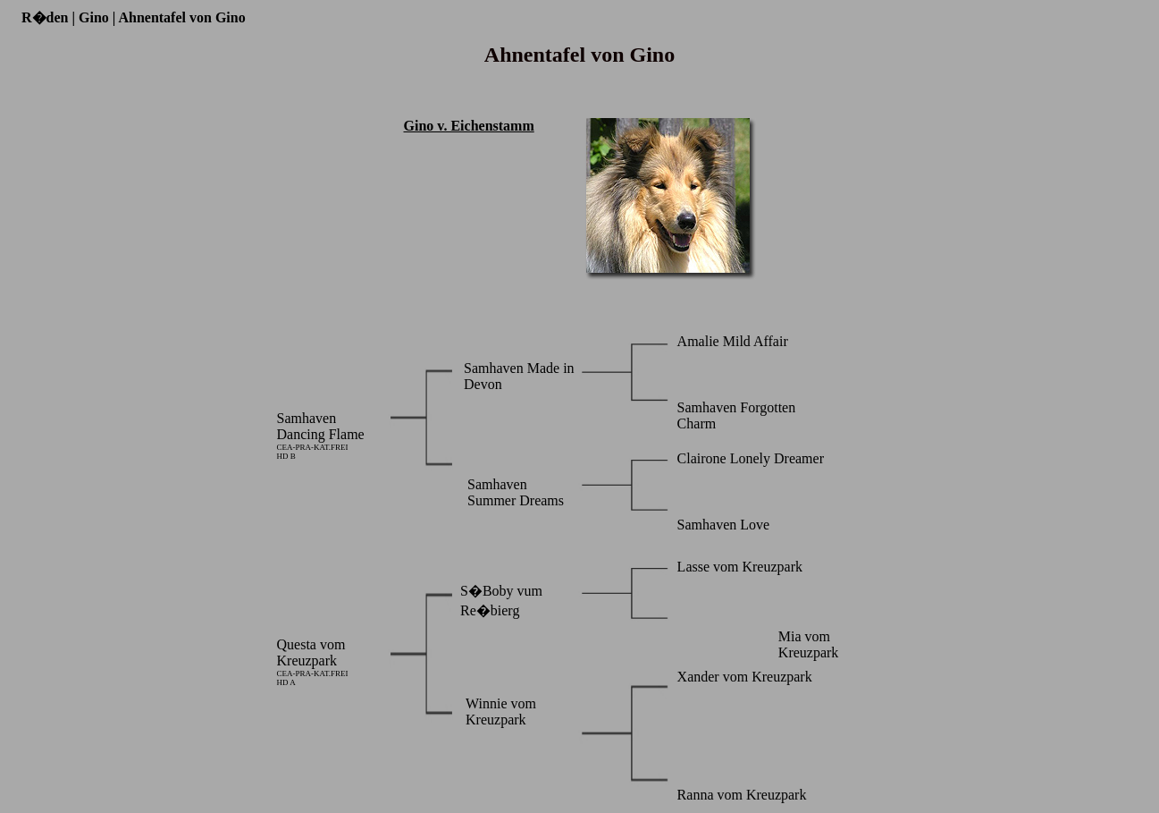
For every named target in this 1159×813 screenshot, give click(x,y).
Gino (94, 17)
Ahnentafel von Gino (181, 17)
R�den (44, 17)
